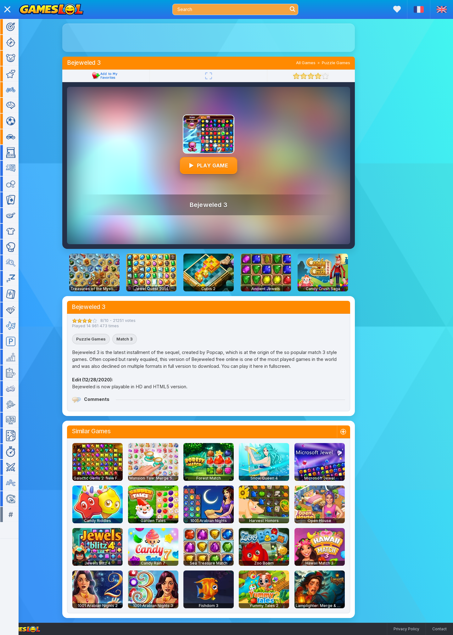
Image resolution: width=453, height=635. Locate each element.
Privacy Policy (406, 629)
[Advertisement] (210, 38)
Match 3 (126, 338)
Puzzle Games (338, 62)
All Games (307, 62)
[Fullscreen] (210, 76)
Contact (439, 629)
